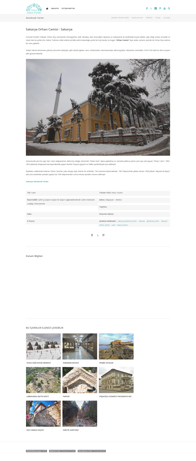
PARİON (66, 396)
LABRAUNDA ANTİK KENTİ (38, 396)
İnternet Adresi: (106, 214)
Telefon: (103, 207)
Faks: (29, 214)
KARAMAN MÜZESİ (71, 363)
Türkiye (158, 18)
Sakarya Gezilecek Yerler (37, 181)
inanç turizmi (122, 225)
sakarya (142, 221)
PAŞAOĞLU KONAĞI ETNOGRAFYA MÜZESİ (117, 396)
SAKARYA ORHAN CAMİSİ (120, 18)
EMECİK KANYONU (71, 430)
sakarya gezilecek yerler (127, 221)
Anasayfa (167, 18)
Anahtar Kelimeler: (107, 221)
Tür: (29, 192)
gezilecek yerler (153, 221)
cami (113, 225)
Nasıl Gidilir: (32, 200)
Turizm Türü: (105, 192)
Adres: (102, 200)
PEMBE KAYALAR (106, 363)
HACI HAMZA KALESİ (35, 430)
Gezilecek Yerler (137, 18)
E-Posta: (31, 221)
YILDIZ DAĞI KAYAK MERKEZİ (39, 363)
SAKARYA (149, 18)
